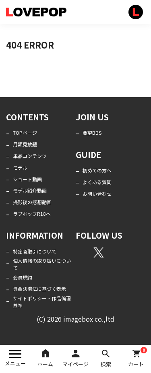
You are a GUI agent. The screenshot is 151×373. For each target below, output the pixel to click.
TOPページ (25, 132)
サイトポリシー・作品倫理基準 (42, 302)
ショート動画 (27, 179)
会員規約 (22, 277)
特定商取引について (34, 251)
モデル (20, 167)
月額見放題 (25, 144)
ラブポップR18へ (32, 213)
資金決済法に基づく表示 (39, 288)
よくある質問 (97, 181)
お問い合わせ (97, 193)
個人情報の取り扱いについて (42, 264)
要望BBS (92, 132)
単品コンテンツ (30, 155)
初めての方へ (97, 170)
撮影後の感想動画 (32, 202)
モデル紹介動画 (30, 190)
